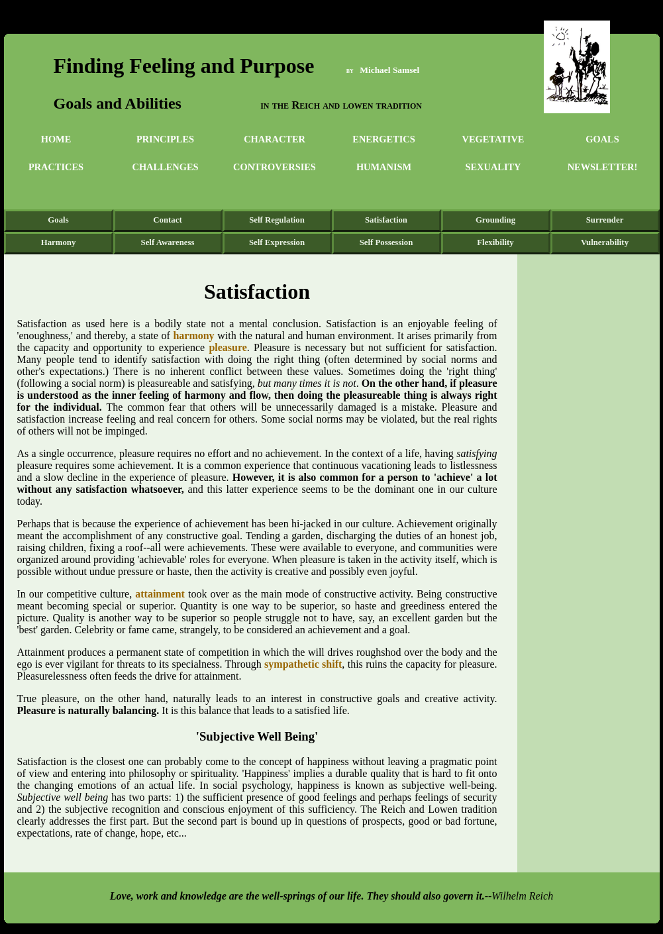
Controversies (274, 167)
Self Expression (277, 242)
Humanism (383, 167)
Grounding (495, 220)
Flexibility (495, 242)
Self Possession (386, 242)
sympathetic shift (303, 664)
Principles (165, 139)
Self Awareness (168, 242)
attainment (161, 593)
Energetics (383, 139)
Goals (602, 139)
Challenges (165, 167)
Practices (55, 167)
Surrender (605, 220)
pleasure (227, 347)
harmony (193, 335)
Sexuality (493, 167)
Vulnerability (605, 242)
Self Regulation (277, 220)
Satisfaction (386, 220)
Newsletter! (603, 167)
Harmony (58, 242)
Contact (167, 220)
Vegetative (493, 139)
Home (56, 139)
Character (274, 139)
